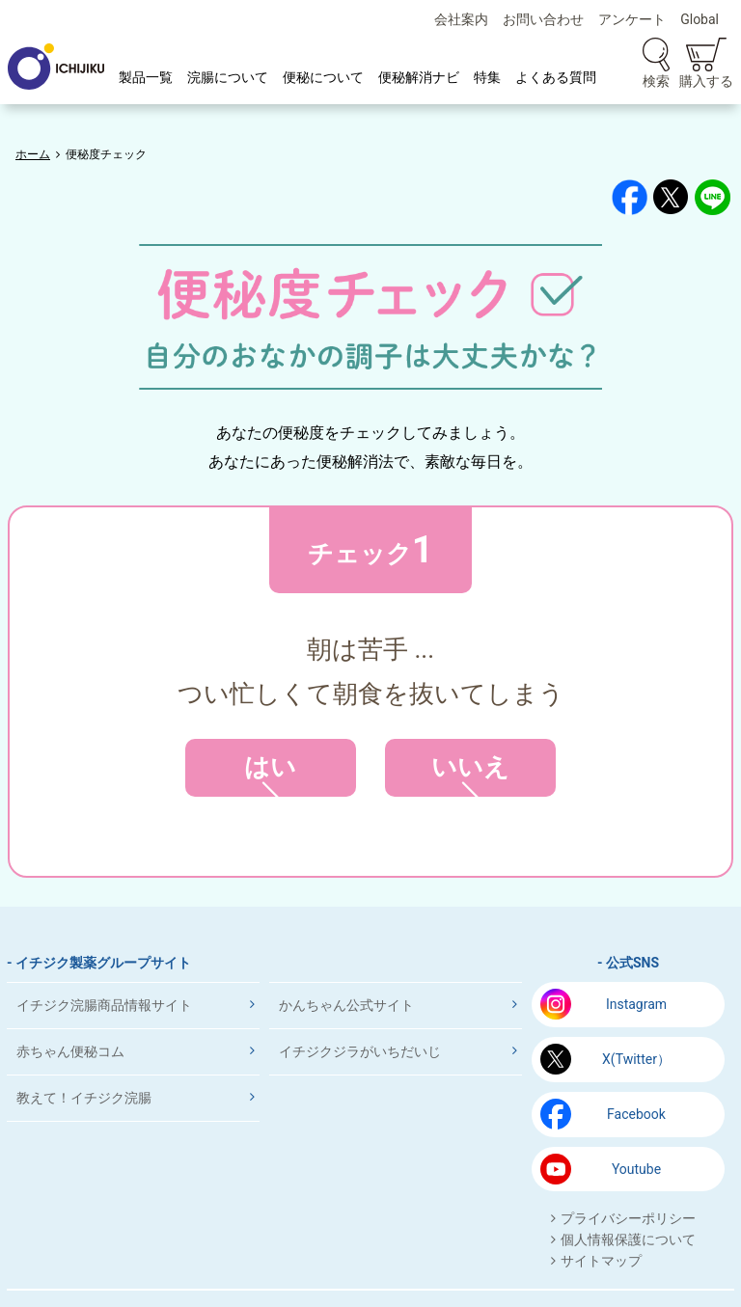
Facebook (636, 1114)
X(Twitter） (636, 1059)
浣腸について (227, 77)
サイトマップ (601, 1260)
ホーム (32, 154)
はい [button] (271, 774)
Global (699, 19)
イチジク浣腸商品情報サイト (104, 1005)
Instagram (636, 1004)
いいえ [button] (470, 774)
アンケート (632, 19)
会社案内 (461, 19)
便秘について (323, 77)
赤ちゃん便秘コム (70, 1051)
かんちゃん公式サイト (346, 1005)
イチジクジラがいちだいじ (360, 1051)
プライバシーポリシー (628, 1218)
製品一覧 (146, 77)
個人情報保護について (628, 1239)
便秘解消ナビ (418, 77)
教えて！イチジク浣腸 (83, 1097)
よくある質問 (555, 77)
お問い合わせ (543, 19)
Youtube (636, 1169)
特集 (487, 77)
